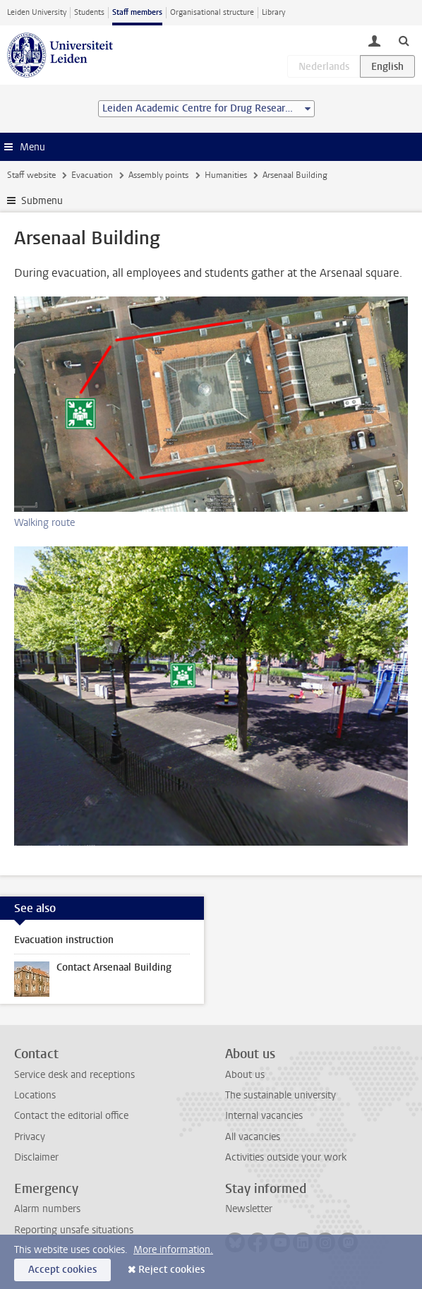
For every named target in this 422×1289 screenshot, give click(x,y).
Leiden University (36, 12)
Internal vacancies (264, 1115)
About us (245, 1074)
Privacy (29, 1137)
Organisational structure (212, 12)
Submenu (42, 201)
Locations (35, 1095)
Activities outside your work (285, 1157)
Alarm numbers (47, 1209)
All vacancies (252, 1137)
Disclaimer (36, 1157)
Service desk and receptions (74, 1074)
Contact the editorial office (71, 1115)
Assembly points (158, 175)
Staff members (137, 12)
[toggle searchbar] (403, 40)
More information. (173, 1250)
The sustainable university (280, 1095)
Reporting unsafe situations (73, 1230)
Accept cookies (62, 1269)
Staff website (31, 175)
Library (273, 12)
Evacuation (92, 175)
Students (89, 12)
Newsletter (248, 1209)
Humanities (226, 175)
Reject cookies (171, 1269)
